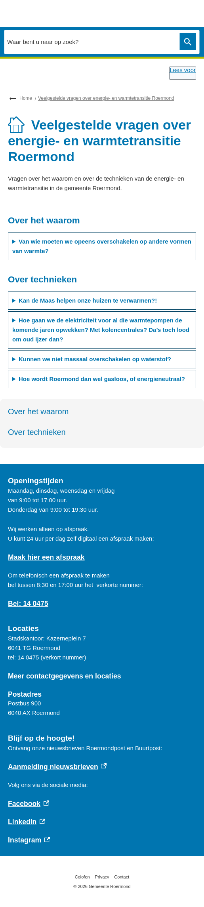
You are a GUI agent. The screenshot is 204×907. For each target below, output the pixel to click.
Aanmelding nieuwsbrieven (57, 767)
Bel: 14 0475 (28, 604)
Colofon (82, 877)
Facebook (28, 804)
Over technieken (37, 432)
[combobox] (89, 41)
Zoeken (186, 42)
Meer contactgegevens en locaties (64, 676)
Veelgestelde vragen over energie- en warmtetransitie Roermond (106, 98)
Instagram (29, 840)
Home (25, 98)
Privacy (102, 877)
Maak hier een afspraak (46, 557)
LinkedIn (26, 822)
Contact (121, 877)
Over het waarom (38, 411)
